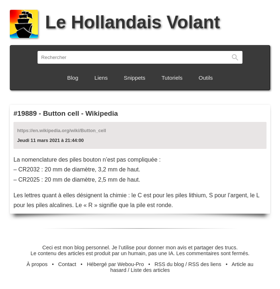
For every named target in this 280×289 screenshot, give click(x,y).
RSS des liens (204, 264)
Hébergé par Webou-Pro (115, 264)
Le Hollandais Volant (115, 22)
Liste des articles (150, 270)
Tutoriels (172, 78)
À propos (37, 264)
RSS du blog (169, 264)
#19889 (25, 113)
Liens (101, 78)
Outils (206, 78)
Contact (67, 264)
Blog (72, 78)
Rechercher (235, 57)
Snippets (134, 78)
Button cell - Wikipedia (80, 113)
